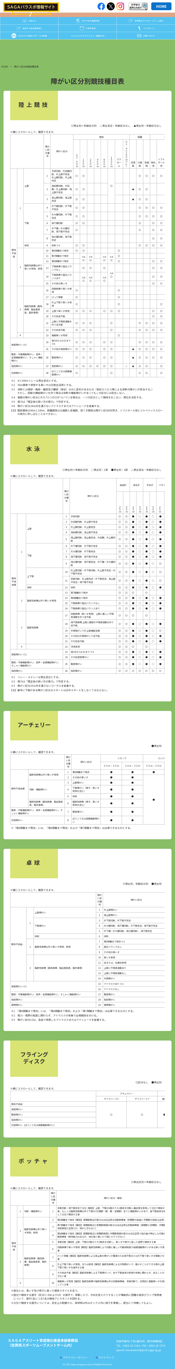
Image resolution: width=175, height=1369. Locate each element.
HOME (161, 6)
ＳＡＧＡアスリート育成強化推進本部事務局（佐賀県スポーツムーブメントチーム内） (43, 1343)
